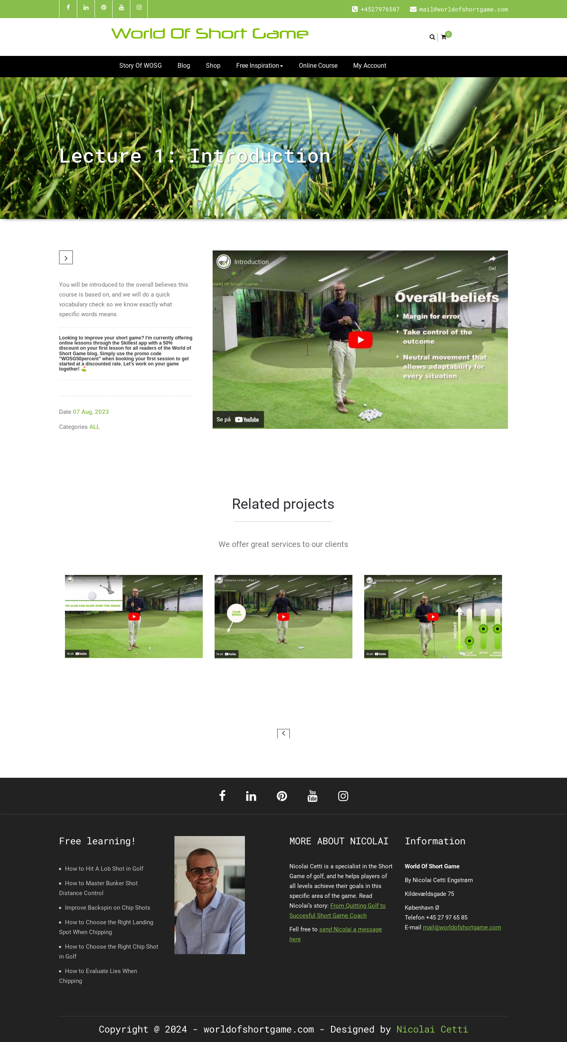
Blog (184, 65)
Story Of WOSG (140, 65)
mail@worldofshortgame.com (462, 927)
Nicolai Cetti (429, 1029)
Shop (213, 65)
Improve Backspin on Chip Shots (107, 907)
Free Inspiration (259, 65)
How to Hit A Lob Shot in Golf (104, 868)
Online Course (318, 65)
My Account (369, 65)
